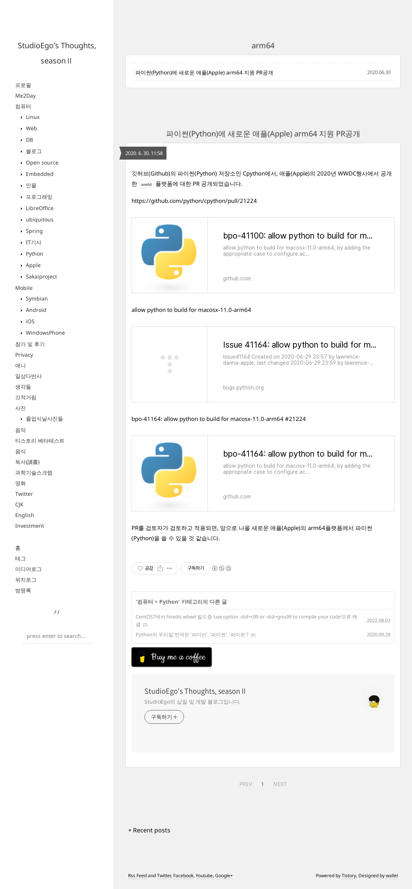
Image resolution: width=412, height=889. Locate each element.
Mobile (24, 287)
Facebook (183, 878)
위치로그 (25, 579)
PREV (245, 787)
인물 (30, 185)
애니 (20, 365)
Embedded (39, 173)
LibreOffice (39, 208)
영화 (20, 483)
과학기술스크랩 (33, 472)
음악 (20, 429)
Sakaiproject (40, 276)
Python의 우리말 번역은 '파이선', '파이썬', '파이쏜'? (192, 634)
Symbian (36, 298)
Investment (29, 525)
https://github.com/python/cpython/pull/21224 (194, 200)
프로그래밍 (38, 196)
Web (30, 128)
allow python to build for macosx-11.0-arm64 (191, 309)
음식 (20, 451)
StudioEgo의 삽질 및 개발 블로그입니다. (192, 704)
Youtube (204, 878)
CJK (19, 504)
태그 (20, 558)
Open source (41, 162)
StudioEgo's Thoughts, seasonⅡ (195, 694)
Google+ (224, 878)
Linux (32, 116)
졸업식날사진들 (43, 418)
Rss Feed (137, 878)
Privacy (24, 354)
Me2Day (25, 95)
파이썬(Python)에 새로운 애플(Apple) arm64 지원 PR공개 (204, 72)
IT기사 (32, 242)
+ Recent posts (149, 833)
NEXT (280, 787)
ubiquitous (39, 219)
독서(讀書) (27, 461)
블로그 (33, 151)
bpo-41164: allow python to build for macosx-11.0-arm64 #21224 (219, 418)
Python (33, 253)
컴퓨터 (23, 106)
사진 (20, 407)
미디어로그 (28, 569)
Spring (33, 230)
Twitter (24, 493)
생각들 (23, 386)
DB (28, 139)
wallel (392, 878)
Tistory (349, 878)
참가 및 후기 (30, 344)
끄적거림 (25, 397)
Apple (32, 265)
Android (35, 309)
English (24, 515)
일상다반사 (28, 376)
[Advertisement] (192, 656)
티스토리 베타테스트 (40, 440)
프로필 (23, 85)
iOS (29, 321)
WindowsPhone (44, 332)
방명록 (23, 590)
